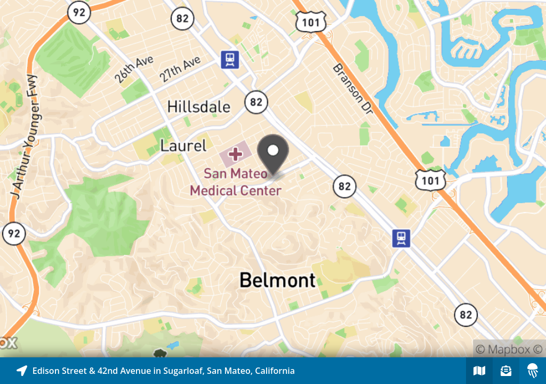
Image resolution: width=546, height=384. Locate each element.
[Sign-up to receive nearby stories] (506, 370)
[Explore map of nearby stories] (273, 178)
